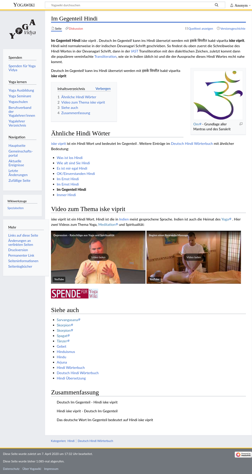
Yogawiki (24, 5)
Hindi (71, 441)
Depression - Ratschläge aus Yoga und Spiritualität (83, 235)
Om (196, 124)
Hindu (61, 357)
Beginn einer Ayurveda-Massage (168, 235)
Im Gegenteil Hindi (71, 189)
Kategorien (58, 441)
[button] (98, 257)
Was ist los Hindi (69, 157)
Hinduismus (66, 351)
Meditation (106, 224)
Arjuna (62, 362)
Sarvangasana (67, 320)
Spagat (62, 335)
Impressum (51, 468)
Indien (124, 219)
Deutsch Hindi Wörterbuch (192, 143)
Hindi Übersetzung (71, 378)
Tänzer (62, 341)
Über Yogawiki (31, 468)
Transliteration (105, 56)
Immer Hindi (66, 195)
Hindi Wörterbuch (71, 367)
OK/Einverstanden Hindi (76, 173)
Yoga (225, 219)
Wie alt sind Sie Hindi (73, 163)
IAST (134, 51)
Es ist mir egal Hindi (72, 168)
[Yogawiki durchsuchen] (135, 5)
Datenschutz (11, 468)
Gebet (61, 346)
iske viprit (58, 143)
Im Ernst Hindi (68, 179)
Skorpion (63, 325)
